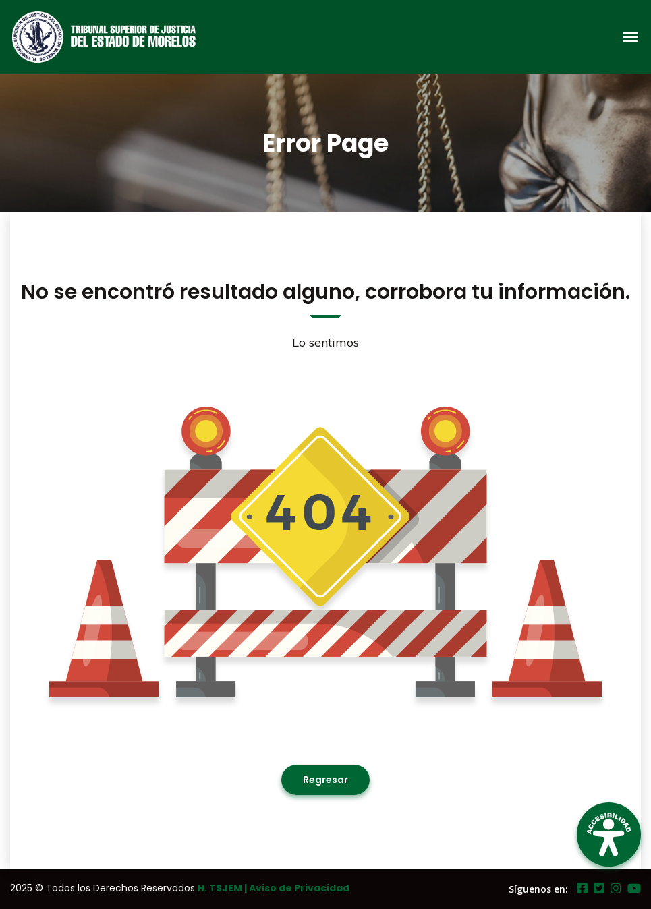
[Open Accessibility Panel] (609, 834)
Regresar (325, 779)
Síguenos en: (538, 889)
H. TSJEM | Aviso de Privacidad (273, 888)
